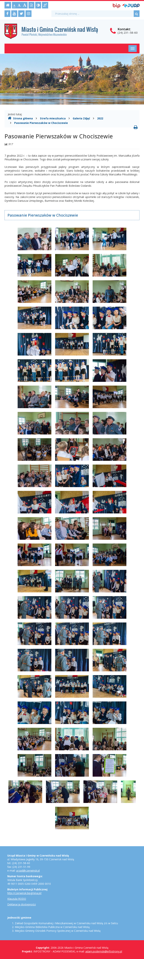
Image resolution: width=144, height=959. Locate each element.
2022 (100, 118)
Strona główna (20, 118)
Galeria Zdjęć (81, 118)
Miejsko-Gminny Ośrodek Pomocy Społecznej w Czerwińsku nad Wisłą (57, 930)
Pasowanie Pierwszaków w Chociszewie (41, 123)
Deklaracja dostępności (21, 904)
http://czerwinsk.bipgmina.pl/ (24, 893)
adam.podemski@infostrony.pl (103, 951)
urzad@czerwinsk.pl (28, 870)
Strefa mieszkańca (53, 118)
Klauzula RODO (16, 899)
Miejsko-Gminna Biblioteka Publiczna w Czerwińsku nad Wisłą (52, 927)
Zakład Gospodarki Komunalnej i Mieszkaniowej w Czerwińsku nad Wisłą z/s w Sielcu (66, 923)
